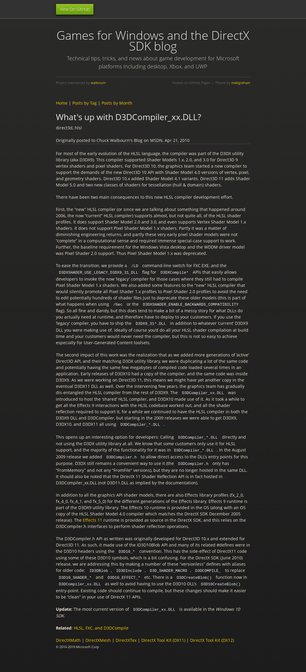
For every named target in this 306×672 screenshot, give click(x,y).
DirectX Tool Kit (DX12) (212, 636)
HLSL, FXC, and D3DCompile (101, 623)
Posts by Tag (84, 103)
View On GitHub (75, 9)
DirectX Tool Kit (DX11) (163, 636)
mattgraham (240, 82)
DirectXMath (68, 636)
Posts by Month (117, 103)
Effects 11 (92, 517)
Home (62, 103)
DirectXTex (126, 636)
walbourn (98, 82)
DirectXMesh (98, 636)
